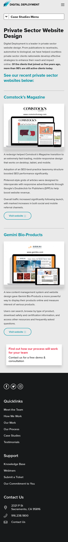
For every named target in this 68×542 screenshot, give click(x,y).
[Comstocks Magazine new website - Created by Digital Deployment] (34, 127)
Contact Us (18, 522)
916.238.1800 (19, 515)
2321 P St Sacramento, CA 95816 (25, 507)
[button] (63, 5)
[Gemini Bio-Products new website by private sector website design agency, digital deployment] (34, 264)
